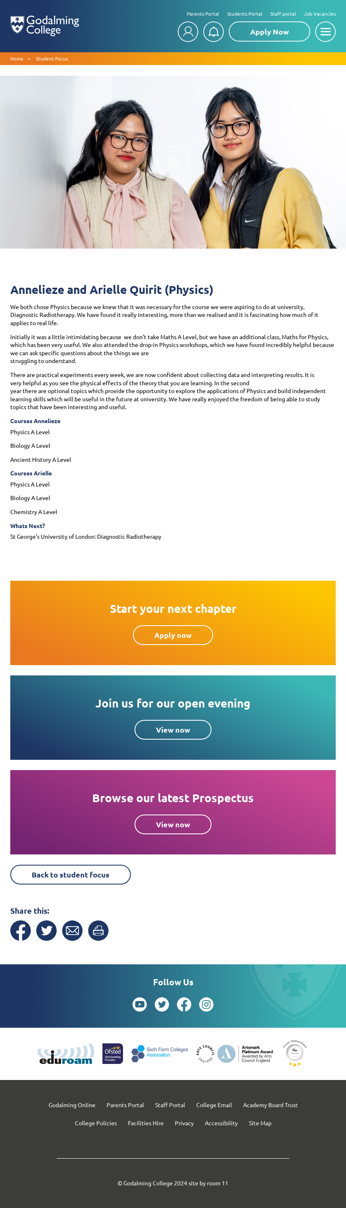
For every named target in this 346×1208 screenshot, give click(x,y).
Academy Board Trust (270, 1104)
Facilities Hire (146, 1123)
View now (173, 729)
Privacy (184, 1123)
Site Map (260, 1123)
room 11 (217, 1183)
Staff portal (283, 13)
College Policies (96, 1123)
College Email (214, 1104)
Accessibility (221, 1123)
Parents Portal (203, 13)
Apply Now (269, 31)
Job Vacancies (320, 13)
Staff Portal (170, 1104)
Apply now (173, 635)
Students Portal (244, 13)
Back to (70, 874)
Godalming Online (72, 1104)
